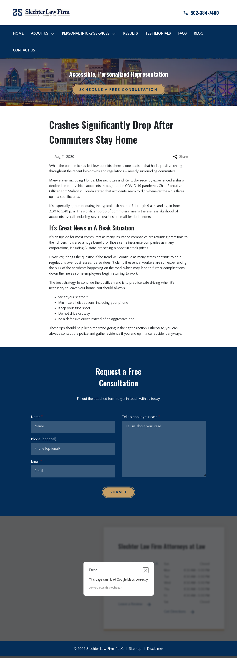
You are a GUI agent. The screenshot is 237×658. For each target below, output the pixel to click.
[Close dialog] (145, 570)
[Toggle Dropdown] (53, 33)
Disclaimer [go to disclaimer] (155, 649)
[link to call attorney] (197, 12)
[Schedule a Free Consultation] (118, 89)
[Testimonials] (158, 33)
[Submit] (118, 492)
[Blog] (198, 33)
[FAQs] (182, 33)
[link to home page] (41, 12)
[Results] (130, 33)
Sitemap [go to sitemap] (135, 649)
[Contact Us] (24, 50)
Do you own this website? (105, 587)
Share (180, 157)
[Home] (18, 33)
